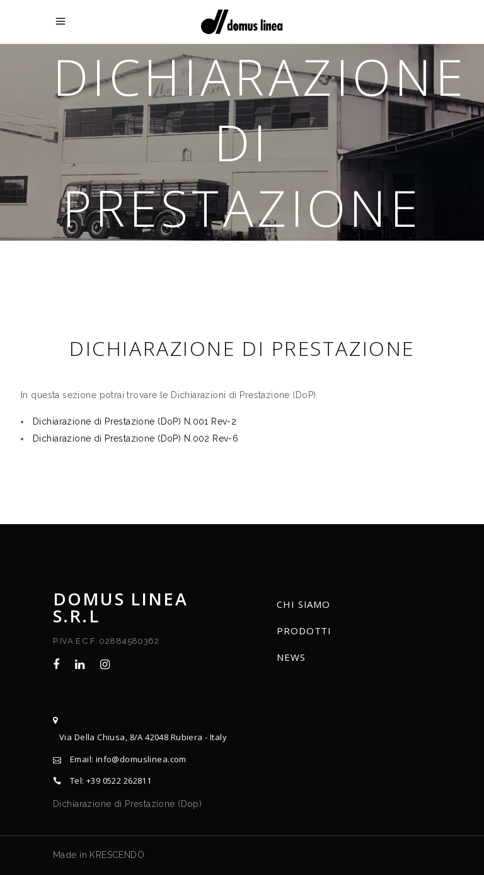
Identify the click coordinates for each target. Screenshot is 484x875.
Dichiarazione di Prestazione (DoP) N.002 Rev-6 (135, 438)
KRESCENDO (116, 855)
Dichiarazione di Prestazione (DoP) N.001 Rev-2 (134, 421)
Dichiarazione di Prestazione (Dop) (127, 804)
